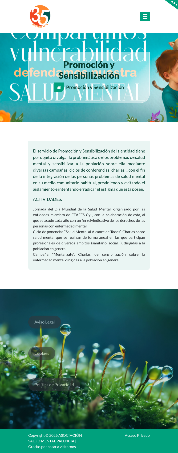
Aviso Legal (44, 325)
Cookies (41, 356)
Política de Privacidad (54, 387)
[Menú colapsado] (145, 16)
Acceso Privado (137, 435)
